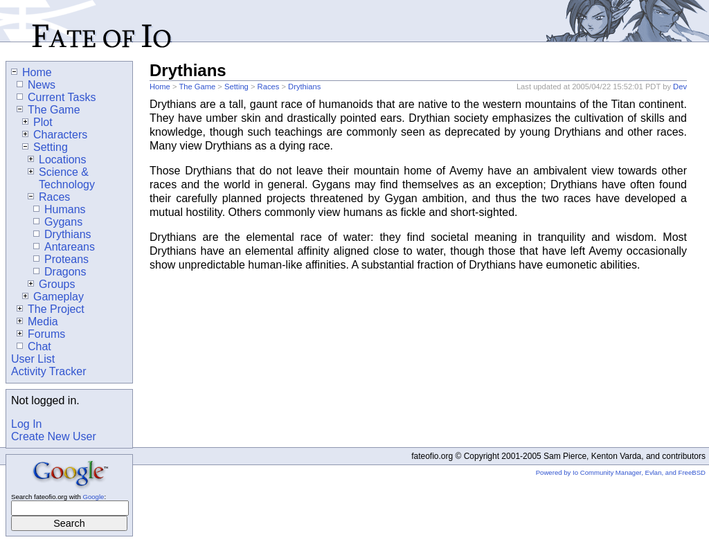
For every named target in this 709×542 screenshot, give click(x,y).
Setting (236, 86)
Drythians (304, 86)
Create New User (53, 436)
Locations (57, 159)
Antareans (64, 247)
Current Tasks (56, 97)
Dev (680, 86)
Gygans (57, 222)
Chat (34, 346)
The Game (197, 86)
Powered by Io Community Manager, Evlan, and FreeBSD (621, 472)
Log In (26, 424)
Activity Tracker (48, 371)
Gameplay (53, 296)
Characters (54, 135)
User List (33, 359)
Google (93, 496)
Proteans (61, 259)
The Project (50, 309)
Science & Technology (61, 178)
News (36, 85)
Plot (37, 122)
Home (160, 86)
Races (269, 86)
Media (37, 321)
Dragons (59, 272)
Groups (51, 284)
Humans (59, 209)
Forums (41, 334)
